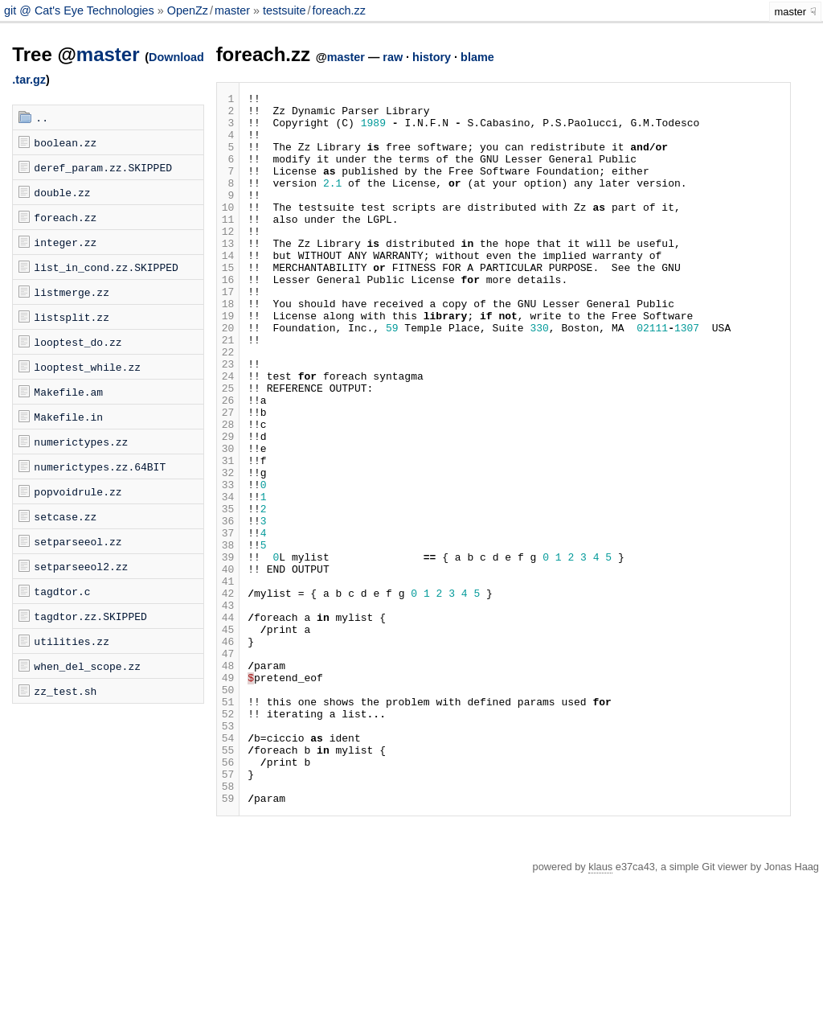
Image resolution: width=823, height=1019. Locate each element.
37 (228, 621)
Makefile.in (68, 416)
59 (228, 940)
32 (228, 549)
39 (228, 650)
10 (228, 231)
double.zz (62, 192)
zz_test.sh (65, 691)
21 (228, 390)
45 (228, 737)
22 (228, 404)
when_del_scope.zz (87, 666)
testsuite (284, 10)
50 (228, 810)
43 (228, 708)
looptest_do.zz (77, 342)
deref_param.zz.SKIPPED (103, 167)
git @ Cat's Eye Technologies (81, 10)
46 (228, 752)
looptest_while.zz (87, 367)
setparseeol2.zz (81, 566)
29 (228, 506)
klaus (600, 1009)
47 (228, 766)
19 (228, 361)
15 (228, 303)
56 (228, 897)
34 (228, 578)
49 (228, 795)
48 (228, 781)
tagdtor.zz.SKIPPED (90, 616)
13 (228, 274)
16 (228, 317)
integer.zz (65, 242)
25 (228, 448)
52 (228, 839)
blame (477, 57)
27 (228, 477)
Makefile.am (68, 391)
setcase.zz (65, 516)
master (232, 10)
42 (228, 694)
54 (228, 868)
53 (228, 853)
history (431, 57)
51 (228, 824)
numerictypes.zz (81, 441)
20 (228, 375)
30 (228, 520)
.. (41, 117)
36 (228, 607)
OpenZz (187, 10)
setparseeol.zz (77, 541)
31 (228, 535)
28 (228, 491)
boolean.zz (65, 142)
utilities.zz (71, 641)
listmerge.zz (71, 292)
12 (228, 260)
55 (228, 882)
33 (228, 564)
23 (228, 419)
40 (228, 665)
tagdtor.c (62, 591)
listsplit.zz (71, 317)
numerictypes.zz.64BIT (100, 466)
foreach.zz (339, 10)
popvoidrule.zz (77, 491)
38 (228, 636)
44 (228, 723)
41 (228, 679)
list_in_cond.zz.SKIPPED (106, 267)
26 (228, 462)
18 (228, 346)
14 (228, 288)
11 (228, 245)
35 (228, 593)
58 (228, 925)
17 (228, 332)
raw (393, 57)
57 (228, 911)
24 (228, 433)
